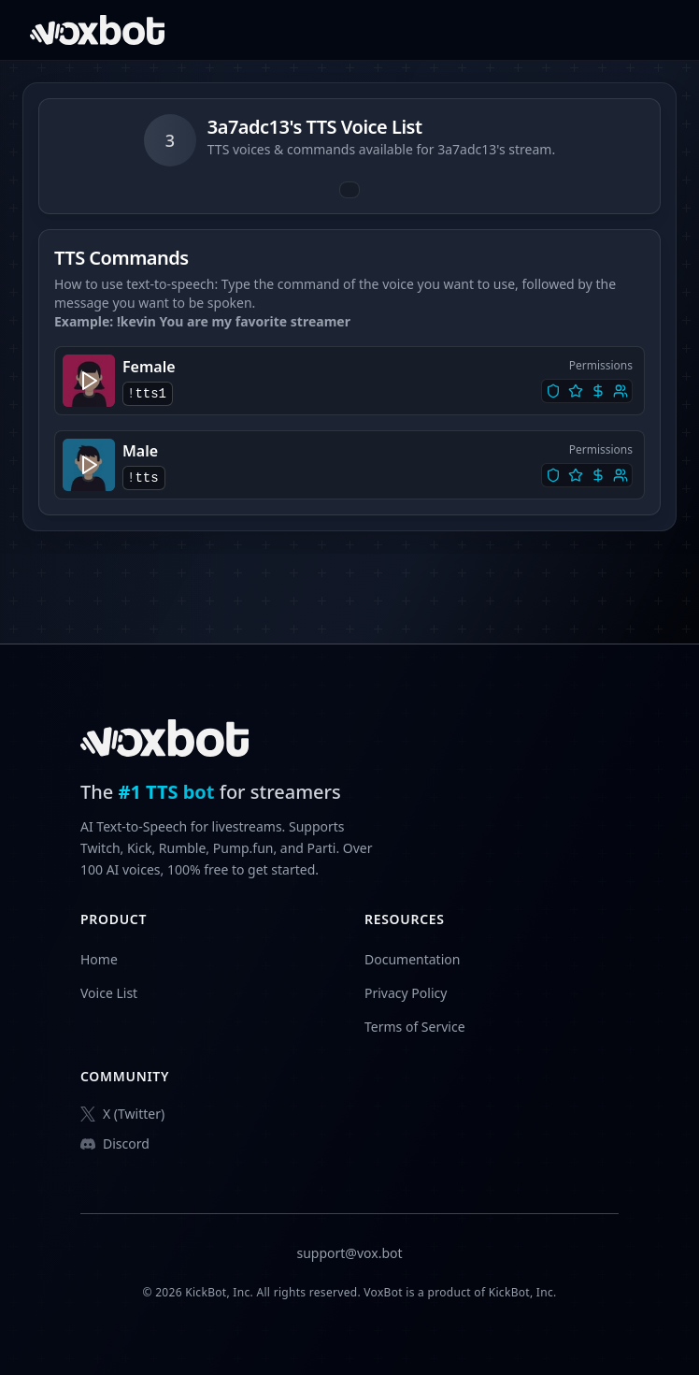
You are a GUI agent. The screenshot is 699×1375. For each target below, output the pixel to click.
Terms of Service (414, 1026)
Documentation (412, 959)
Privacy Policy (405, 993)
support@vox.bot (349, 1253)
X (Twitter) (122, 1113)
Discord (115, 1143)
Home (99, 959)
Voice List (108, 993)
